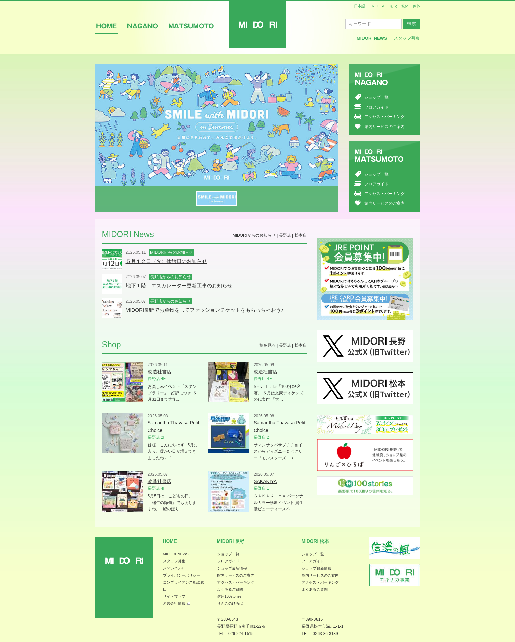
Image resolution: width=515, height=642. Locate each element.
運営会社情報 (174, 603)
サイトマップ (174, 596)
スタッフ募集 (407, 38)
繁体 (405, 6)
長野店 (285, 235)
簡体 (416, 6)
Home (170, 541)
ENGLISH (377, 6)
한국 (393, 6)
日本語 (359, 6)
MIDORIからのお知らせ (254, 235)
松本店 (301, 235)
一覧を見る (265, 345)
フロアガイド (376, 107)
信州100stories (229, 596)
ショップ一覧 (376, 97)
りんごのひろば (230, 603)
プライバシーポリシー (181, 575)
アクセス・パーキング (384, 116)
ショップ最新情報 (232, 568)
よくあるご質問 (230, 589)
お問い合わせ (174, 568)
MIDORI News (372, 38)
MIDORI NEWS (176, 554)
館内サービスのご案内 (384, 126)
